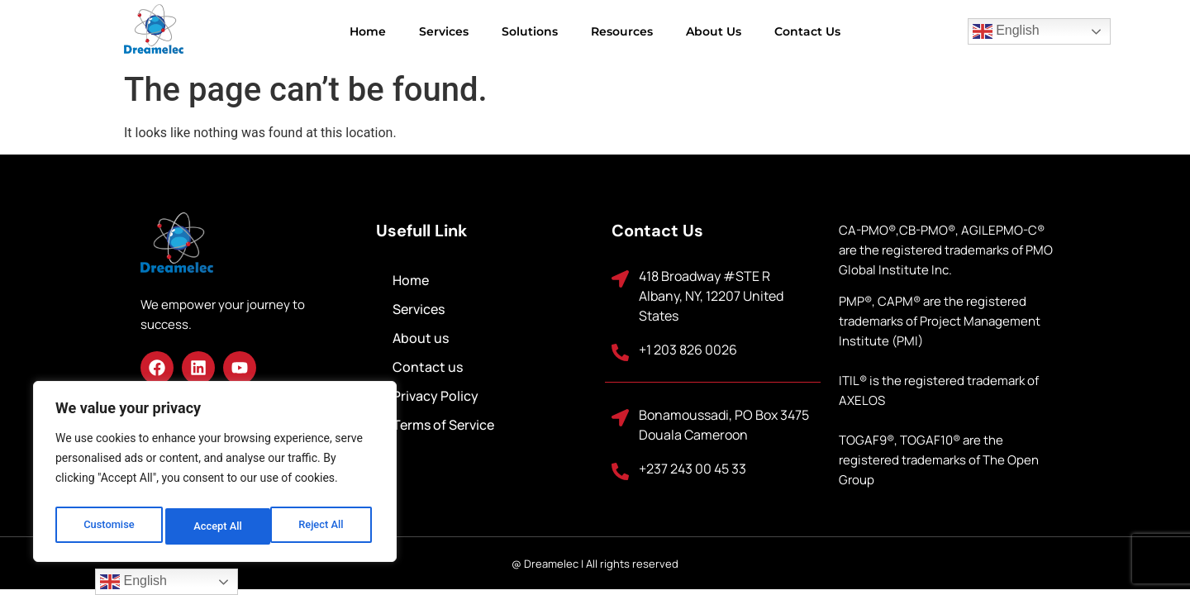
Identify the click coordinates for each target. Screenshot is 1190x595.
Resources (622, 31)
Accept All (323, 526)
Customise (108, 526)
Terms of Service (443, 425)
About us (713, 31)
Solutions (530, 31)
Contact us (807, 31)
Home (368, 31)
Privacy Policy (435, 396)
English (1006, 31)
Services (444, 31)
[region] (215, 475)
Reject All (216, 526)
